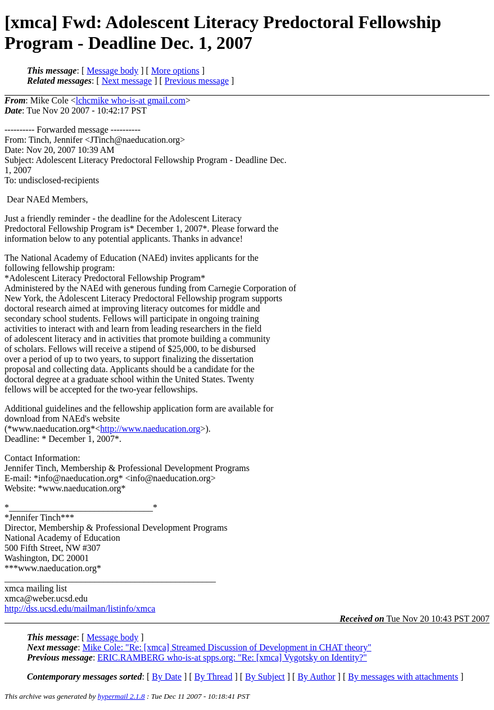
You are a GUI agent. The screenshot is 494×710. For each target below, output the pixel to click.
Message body (112, 70)
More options (175, 70)
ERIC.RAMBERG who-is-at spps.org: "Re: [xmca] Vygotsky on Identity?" (232, 657)
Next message (127, 80)
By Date (167, 676)
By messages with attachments (403, 676)
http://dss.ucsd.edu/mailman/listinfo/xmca (79, 608)
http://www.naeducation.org (150, 428)
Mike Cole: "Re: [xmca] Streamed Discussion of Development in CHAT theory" (227, 647)
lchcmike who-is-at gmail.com (130, 100)
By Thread (213, 676)
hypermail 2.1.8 (121, 696)
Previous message (197, 80)
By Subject (265, 676)
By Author (316, 676)
